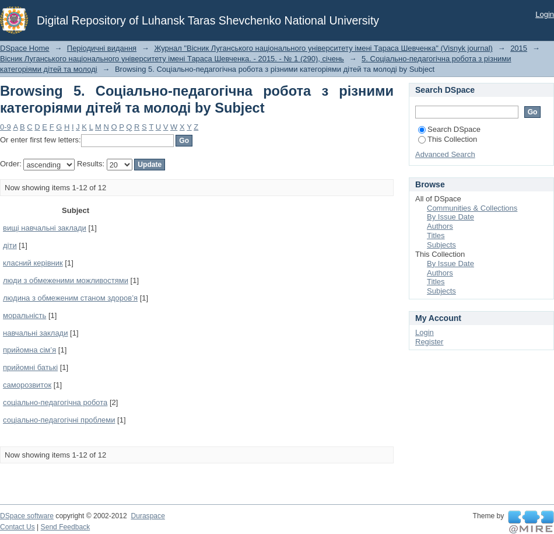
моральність (24, 315)
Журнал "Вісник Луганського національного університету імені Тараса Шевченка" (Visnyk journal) (323, 48)
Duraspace (147, 516)
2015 (518, 48)
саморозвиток (27, 385)
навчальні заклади (35, 333)
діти (10, 245)
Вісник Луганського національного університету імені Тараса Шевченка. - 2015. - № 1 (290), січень (172, 58)
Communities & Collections (472, 208)
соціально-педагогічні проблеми (59, 420)
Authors (440, 226)
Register (429, 341)
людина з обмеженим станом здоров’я (70, 298)
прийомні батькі (30, 367)
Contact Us (17, 527)
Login (544, 14)
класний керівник (33, 263)
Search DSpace (449, 129)
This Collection (447, 139)
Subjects (441, 244)
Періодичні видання (101, 48)
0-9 (5, 127)
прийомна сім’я (29, 349)
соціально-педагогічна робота (55, 402)
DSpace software (27, 516)
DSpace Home (25, 48)
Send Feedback (65, 527)
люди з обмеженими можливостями (65, 280)
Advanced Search (445, 154)
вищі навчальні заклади (44, 228)
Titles (436, 235)
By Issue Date (450, 216)
